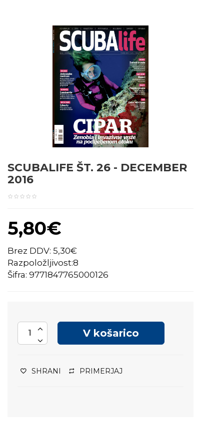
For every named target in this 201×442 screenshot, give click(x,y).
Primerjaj (95, 371)
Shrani (40, 371)
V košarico (111, 333)
